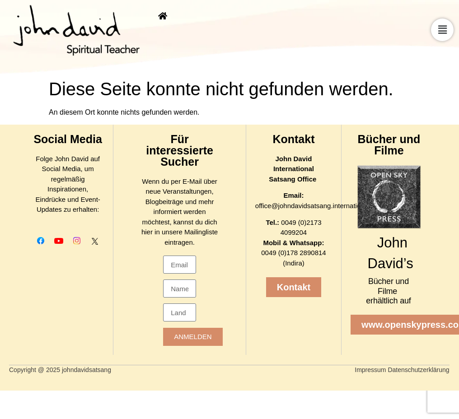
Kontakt (293, 139)
